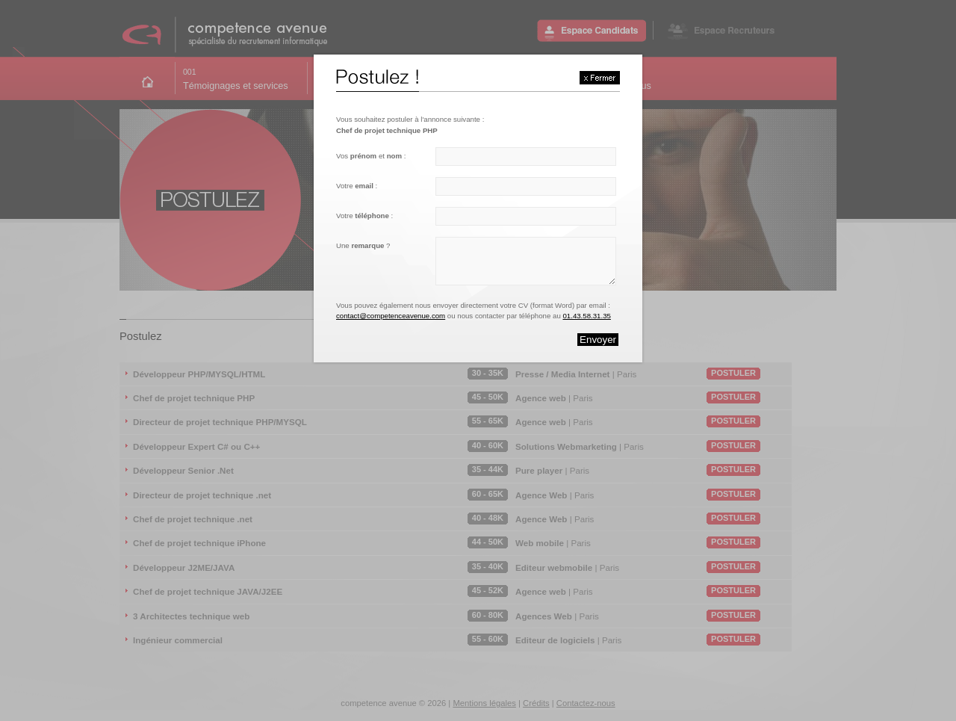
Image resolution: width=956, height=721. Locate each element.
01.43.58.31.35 (586, 316)
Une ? (363, 245)
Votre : (356, 186)
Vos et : (371, 156)
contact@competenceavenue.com (390, 316)
